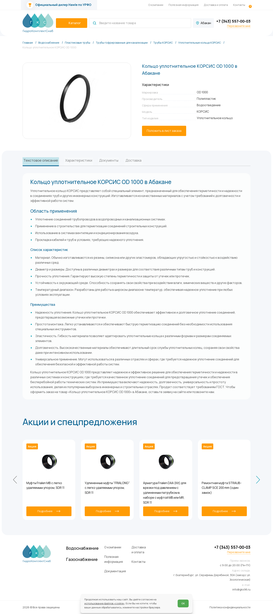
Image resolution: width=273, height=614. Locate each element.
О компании (155, 5)
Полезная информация (183, 5)
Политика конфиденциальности (229, 607)
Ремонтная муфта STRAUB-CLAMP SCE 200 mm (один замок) (222, 488)
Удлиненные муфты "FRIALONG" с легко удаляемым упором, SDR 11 (107, 488)
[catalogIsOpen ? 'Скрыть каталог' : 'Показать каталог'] (71, 23)
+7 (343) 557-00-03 (233, 21)
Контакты (239, 5)
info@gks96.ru (241, 589)
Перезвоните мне (238, 26)
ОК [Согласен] (183, 603)
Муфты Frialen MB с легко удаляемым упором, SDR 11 (45, 485)
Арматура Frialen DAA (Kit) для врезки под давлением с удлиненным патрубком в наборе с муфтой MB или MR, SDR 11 (164, 492)
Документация (119, 571)
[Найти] (94, 23)
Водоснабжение (86, 548)
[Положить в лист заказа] (164, 131)
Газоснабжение (85, 560)
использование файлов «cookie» (104, 603)
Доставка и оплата (216, 5)
